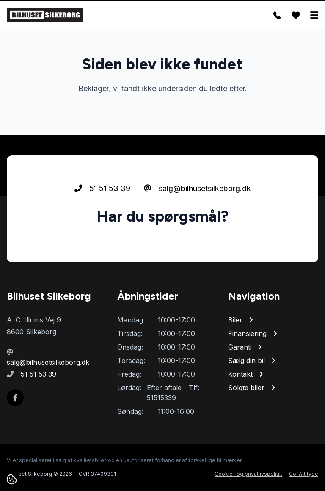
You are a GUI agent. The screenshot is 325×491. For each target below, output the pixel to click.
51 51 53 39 (102, 188)
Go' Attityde (303, 474)
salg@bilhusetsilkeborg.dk (197, 188)
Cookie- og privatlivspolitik (248, 474)
